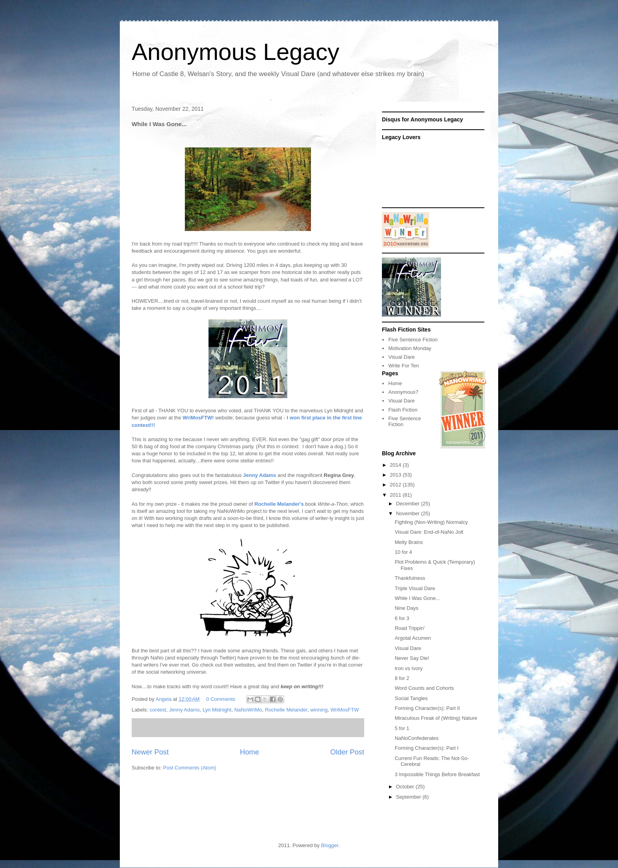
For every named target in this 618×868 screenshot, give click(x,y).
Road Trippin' (409, 628)
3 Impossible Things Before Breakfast (437, 774)
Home (249, 752)
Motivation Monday (409, 348)
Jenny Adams (184, 710)
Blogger (329, 845)
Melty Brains (409, 542)
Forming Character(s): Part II (427, 708)
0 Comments (220, 699)
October (406, 787)
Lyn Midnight (217, 710)
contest (158, 710)
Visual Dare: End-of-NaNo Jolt (429, 532)
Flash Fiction (402, 410)
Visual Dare (401, 357)
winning (319, 710)
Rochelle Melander (286, 710)
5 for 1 (402, 728)
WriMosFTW (345, 710)
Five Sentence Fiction (412, 340)
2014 (396, 465)
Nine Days (406, 608)
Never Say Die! (412, 658)
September (409, 797)
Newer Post (150, 752)
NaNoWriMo (248, 710)
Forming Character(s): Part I (426, 748)
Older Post (347, 752)
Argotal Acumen (413, 638)
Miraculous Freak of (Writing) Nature (436, 718)
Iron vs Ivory (409, 668)
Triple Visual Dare (415, 588)
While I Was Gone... (417, 598)
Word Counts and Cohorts (424, 688)
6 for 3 (402, 618)
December (408, 504)
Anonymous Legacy (235, 52)
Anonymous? (403, 392)
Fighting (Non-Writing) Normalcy (431, 522)
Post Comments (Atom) (189, 768)
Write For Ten (403, 366)
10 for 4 (403, 552)
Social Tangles (411, 698)
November (408, 513)
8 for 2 (402, 678)
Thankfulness (410, 578)
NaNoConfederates (416, 738)
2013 (396, 475)
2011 (396, 495)
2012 (396, 485)
